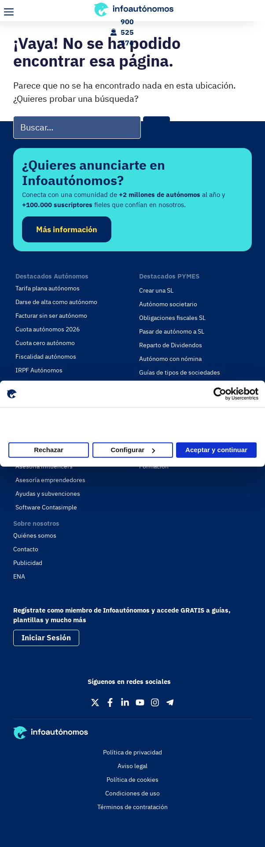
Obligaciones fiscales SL (172, 318)
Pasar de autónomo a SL (171, 331)
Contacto (25, 549)
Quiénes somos (34, 535)
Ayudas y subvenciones (47, 494)
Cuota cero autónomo (45, 343)
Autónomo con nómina (170, 359)
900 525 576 (127, 32)
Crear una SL (156, 290)
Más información (66, 229)
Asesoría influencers (44, 466)
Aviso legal (132, 766)
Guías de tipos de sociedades (179, 372)
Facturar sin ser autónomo (51, 315)
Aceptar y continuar (216, 449)
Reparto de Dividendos (170, 345)
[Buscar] (156, 127)
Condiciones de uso (132, 793)
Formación (154, 466)
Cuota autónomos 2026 (47, 329)
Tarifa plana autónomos (47, 288)
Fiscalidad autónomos (45, 356)
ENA (19, 576)
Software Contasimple (46, 507)
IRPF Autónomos (39, 370)
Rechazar (48, 449)
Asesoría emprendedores (50, 480)
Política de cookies (132, 780)
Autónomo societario (168, 304)
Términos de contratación (132, 807)
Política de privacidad (132, 752)
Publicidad (27, 563)
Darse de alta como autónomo (56, 302)
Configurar (132, 449)
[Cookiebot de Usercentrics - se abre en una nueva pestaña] (219, 394)
